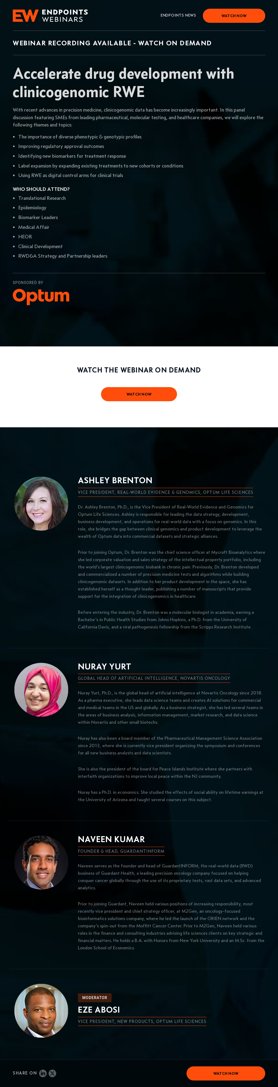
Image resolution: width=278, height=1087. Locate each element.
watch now (139, 394)
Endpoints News (178, 15)
